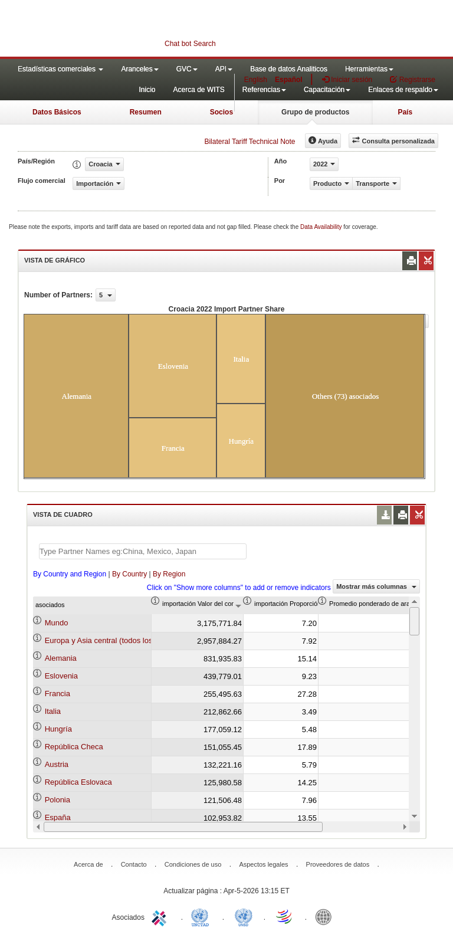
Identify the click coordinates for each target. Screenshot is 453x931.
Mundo (56, 622)
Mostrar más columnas (376, 586)
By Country (129, 574)
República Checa (74, 746)
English (255, 80)
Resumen (146, 112)
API (223, 69)
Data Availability (321, 227)
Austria (56, 764)
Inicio (147, 90)
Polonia (57, 799)
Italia (53, 711)
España (58, 817)
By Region (169, 574)
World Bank (326, 916)
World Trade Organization (285, 916)
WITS (118, 29)
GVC (187, 69)
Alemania (61, 658)
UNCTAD (202, 916)
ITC (161, 916)
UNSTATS (243, 916)
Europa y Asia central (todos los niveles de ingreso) (132, 640)
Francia (57, 693)
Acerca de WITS (198, 90)
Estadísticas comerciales (60, 69)
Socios (221, 112)
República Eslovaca (78, 782)
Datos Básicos (56, 112)
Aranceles (139, 69)
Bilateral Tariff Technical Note (249, 141)
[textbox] (143, 551)
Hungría (58, 729)
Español (289, 80)
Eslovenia (61, 675)
